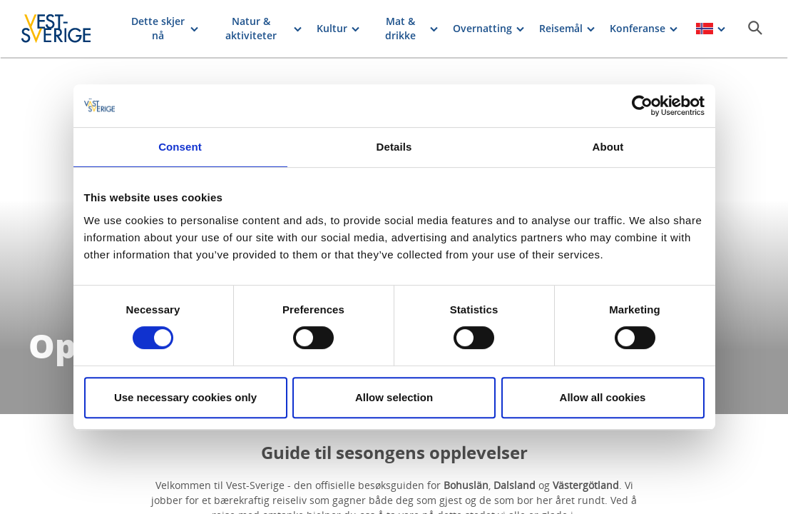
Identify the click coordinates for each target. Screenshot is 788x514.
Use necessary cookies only (185, 397)
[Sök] (755, 28)
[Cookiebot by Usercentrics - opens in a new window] (642, 105)
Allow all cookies (603, 397)
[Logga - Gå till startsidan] (68, 28)
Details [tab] (394, 147)
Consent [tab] (180, 147)
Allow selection (394, 397)
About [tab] (608, 147)
